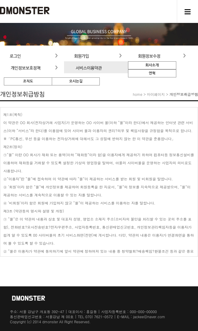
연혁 (152, 73)
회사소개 (152, 65)
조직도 (28, 81)
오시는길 (75, 81)
